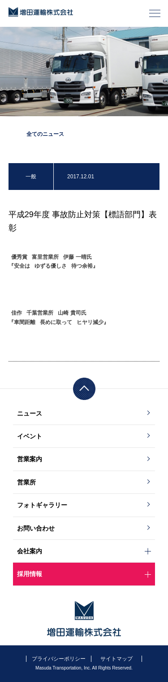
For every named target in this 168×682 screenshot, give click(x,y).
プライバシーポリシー (59, 659)
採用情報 (29, 573)
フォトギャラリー (42, 505)
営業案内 (29, 459)
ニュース (29, 413)
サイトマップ (116, 659)
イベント (29, 436)
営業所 (26, 482)
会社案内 (29, 551)
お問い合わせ (36, 528)
